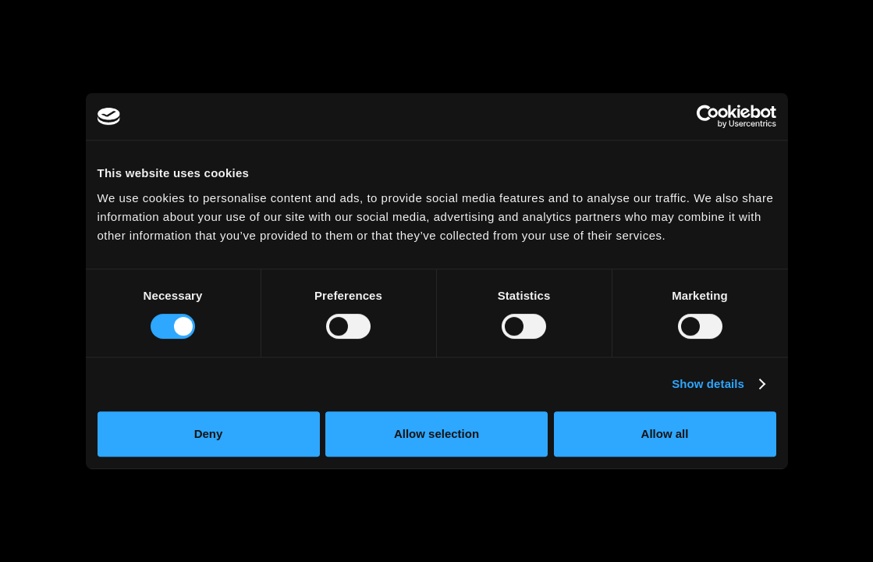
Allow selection (436, 433)
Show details (708, 383)
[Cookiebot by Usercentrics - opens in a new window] (708, 116)
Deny (208, 433)
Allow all (665, 433)
